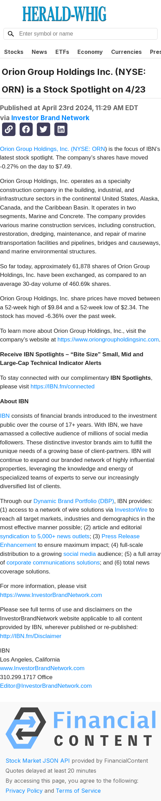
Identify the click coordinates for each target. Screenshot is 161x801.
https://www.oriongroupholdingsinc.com (108, 339)
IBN (5, 416)
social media (79, 554)
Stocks (13, 51)
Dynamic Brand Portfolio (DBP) (73, 501)
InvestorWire (131, 509)
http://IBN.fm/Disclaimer (31, 636)
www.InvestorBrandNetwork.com (42, 668)
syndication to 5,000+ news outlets (44, 536)
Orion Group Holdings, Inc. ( (36, 149)
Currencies (126, 51)
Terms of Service (78, 790)
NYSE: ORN (89, 149)
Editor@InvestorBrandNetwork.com (46, 686)
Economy (90, 51)
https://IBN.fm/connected (63, 386)
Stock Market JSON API (38, 760)
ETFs (62, 51)
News (39, 51)
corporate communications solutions (53, 562)
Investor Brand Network (50, 118)
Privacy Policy (24, 790)
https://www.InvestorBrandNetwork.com (51, 595)
